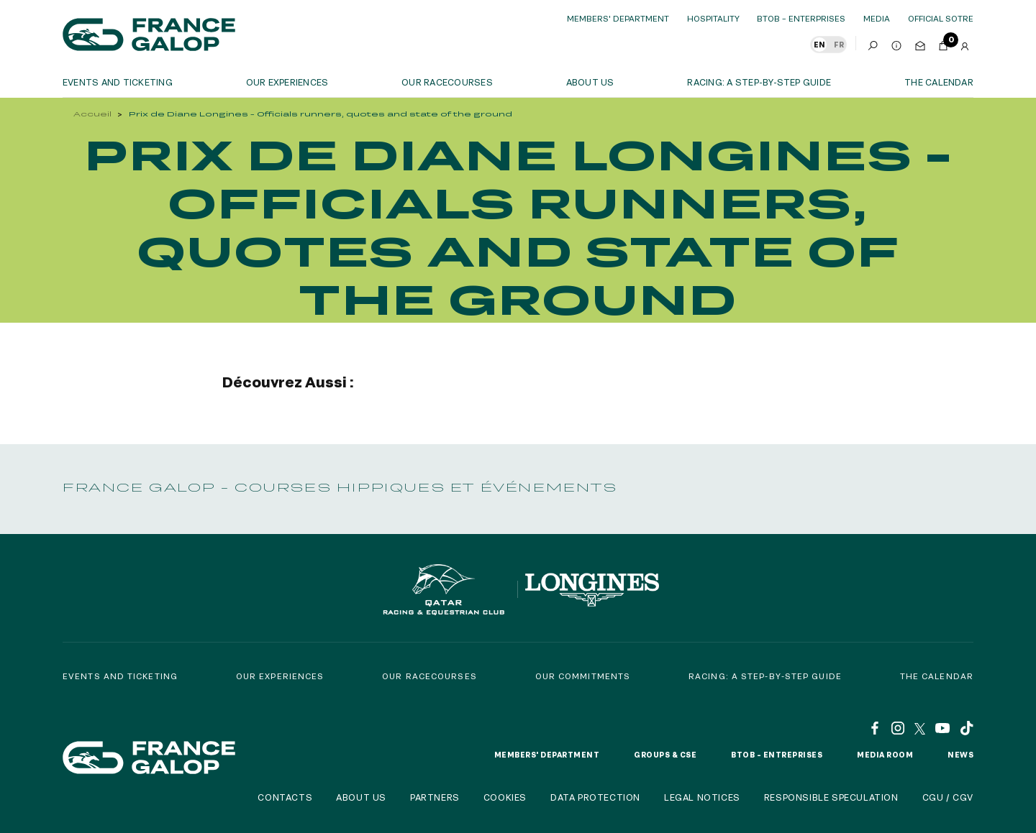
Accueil (92, 114)
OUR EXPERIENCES (287, 82)
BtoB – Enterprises (801, 18)
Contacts (285, 797)
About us (590, 82)
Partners (435, 797)
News (960, 754)
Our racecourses (447, 82)
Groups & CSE (665, 754)
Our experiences (280, 676)
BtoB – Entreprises (776, 754)
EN (819, 44)
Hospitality (713, 18)
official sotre (940, 18)
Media (876, 18)
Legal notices (702, 797)
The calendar (938, 82)
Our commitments (583, 676)
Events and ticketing (118, 82)
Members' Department (618, 18)
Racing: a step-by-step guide (759, 82)
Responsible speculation (831, 797)
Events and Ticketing (120, 676)
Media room (885, 754)
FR (839, 44)
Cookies (505, 797)
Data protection (595, 797)
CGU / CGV (947, 797)
